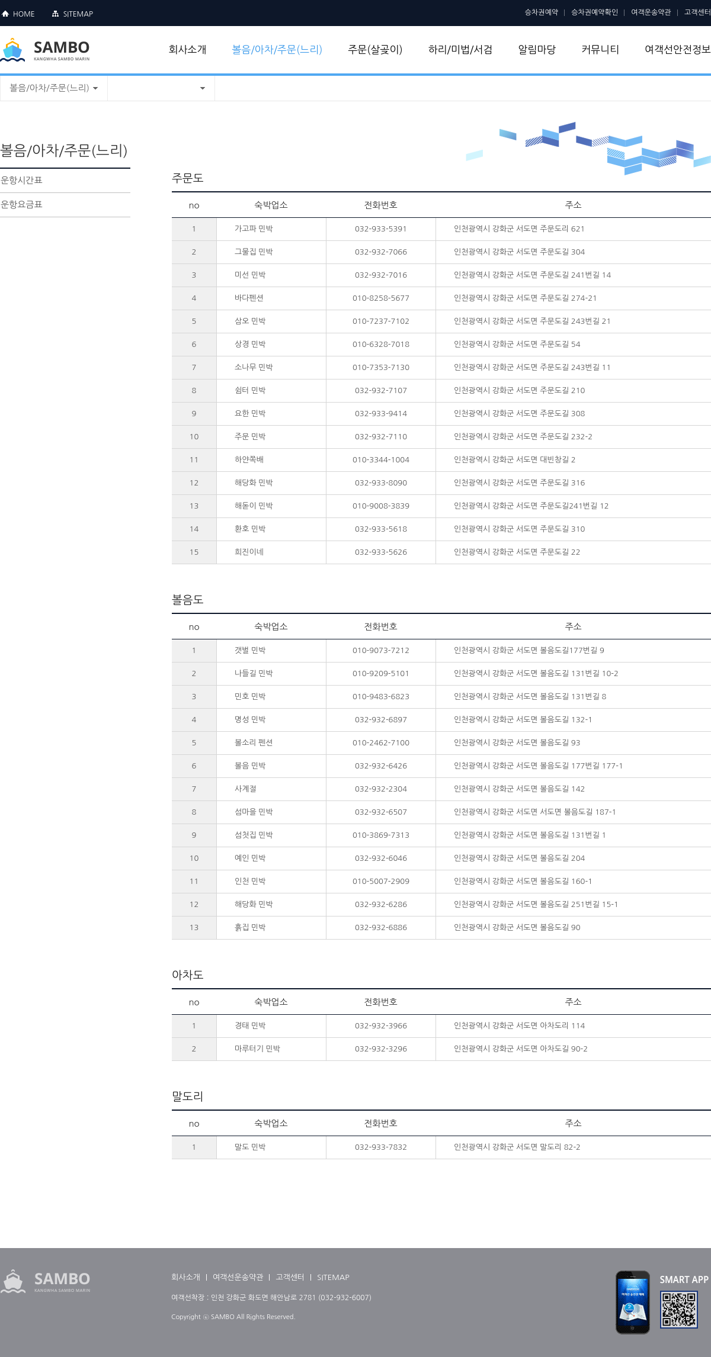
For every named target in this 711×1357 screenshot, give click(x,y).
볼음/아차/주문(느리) (277, 49)
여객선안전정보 (678, 49)
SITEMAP (78, 14)
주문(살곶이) (375, 49)
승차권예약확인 (594, 12)
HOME (24, 14)
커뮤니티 (600, 49)
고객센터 (697, 12)
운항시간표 (22, 180)
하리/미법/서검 (460, 49)
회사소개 (188, 49)
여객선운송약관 (238, 1277)
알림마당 (537, 49)
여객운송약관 (651, 12)
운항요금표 (22, 204)
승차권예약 (541, 12)
